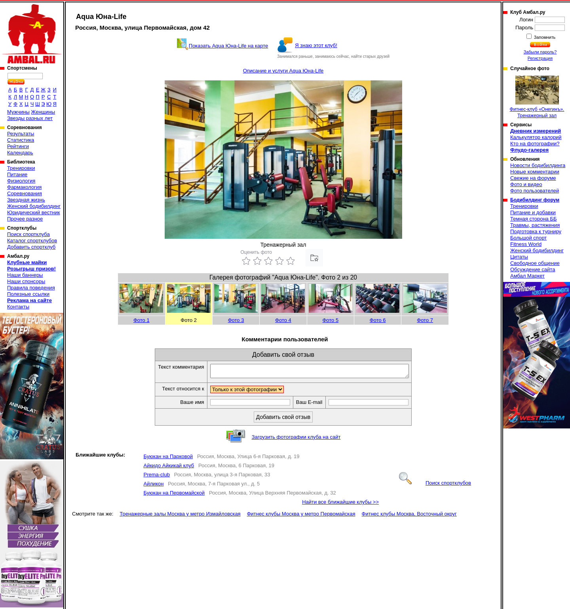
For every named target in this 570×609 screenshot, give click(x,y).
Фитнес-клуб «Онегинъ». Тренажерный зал (537, 97)
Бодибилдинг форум (534, 200)
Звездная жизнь (26, 200)
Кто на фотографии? (535, 144)
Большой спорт (528, 238)
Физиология (21, 181)
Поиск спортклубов (435, 485)
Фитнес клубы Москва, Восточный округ (409, 516)
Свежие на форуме (533, 178)
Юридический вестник (33, 212)
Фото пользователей (534, 191)
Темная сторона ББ (533, 219)
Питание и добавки (533, 212)
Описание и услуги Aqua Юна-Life (283, 71)
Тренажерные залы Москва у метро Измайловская (180, 516)
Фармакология (24, 187)
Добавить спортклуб (31, 247)
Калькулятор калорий (536, 137)
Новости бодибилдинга (537, 165)
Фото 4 (283, 320)
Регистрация (540, 58)
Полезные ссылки (28, 294)
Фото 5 (330, 320)
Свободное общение (535, 263)
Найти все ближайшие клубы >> (340, 504)
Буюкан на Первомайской (174, 495)
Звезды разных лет (30, 118)
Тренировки (21, 168)
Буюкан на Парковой (168, 459)
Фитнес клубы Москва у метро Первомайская (301, 516)
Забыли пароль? (540, 51)
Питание (17, 174)
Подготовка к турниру (535, 231)
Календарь (20, 153)
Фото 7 (425, 320)
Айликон (153, 486)
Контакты (18, 307)
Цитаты (519, 257)
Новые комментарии (534, 172)
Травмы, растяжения (535, 225)
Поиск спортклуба (28, 234)
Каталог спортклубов (32, 241)
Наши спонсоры (26, 281)
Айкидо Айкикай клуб (168, 468)
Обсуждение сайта (532, 269)
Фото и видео (526, 184)
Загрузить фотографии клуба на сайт (296, 439)
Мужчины (18, 112)
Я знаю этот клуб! (316, 45)
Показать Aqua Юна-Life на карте (228, 46)
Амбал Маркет (527, 276)
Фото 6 (378, 320)
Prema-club (156, 477)
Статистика (20, 140)
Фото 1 (141, 320)
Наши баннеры (25, 275)
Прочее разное (25, 219)
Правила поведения (31, 288)
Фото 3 (236, 320)
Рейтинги (18, 146)
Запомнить (544, 37)
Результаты (20, 134)
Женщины (43, 112)
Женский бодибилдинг (34, 206)
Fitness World (526, 244)
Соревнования (24, 193)
